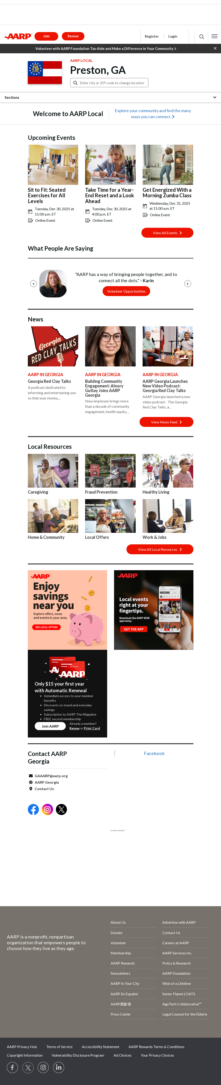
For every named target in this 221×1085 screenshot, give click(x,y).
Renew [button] (73, 36)
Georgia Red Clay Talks (49, 381)
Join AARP (50, 726)
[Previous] (33, 283)
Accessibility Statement (100, 1046)
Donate (116, 932)
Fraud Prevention (101, 492)
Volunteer (118, 943)
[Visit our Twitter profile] (28, 1067)
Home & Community (46, 537)
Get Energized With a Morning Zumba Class (167, 192)
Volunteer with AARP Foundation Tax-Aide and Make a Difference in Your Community (105, 48)
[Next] (187, 283)
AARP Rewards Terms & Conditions (156, 1046)
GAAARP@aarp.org (51, 775)
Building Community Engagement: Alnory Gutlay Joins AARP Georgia (104, 388)
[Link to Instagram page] (43, 1067)
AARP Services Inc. (177, 953)
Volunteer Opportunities (126, 291)
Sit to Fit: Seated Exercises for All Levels (47, 195)
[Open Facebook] (33, 810)
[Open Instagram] (47, 810)
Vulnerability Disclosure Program (78, 1055)
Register (152, 36)
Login (172, 36)
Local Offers (97, 537)
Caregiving (38, 492)
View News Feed (166, 422)
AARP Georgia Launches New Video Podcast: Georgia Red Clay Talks (165, 386)
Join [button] (46, 36)
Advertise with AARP (179, 922)
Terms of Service (59, 1046)
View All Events (167, 233)
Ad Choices (123, 1055)
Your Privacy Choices (157, 1055)
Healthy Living (156, 492)
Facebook (154, 753)
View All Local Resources (160, 549)
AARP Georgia (47, 782)
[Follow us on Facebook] (12, 1067)
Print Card (92, 728)
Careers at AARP (175, 943)
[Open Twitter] (61, 810)
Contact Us (44, 788)
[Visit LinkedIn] (59, 1067)
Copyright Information (25, 1055)
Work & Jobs (154, 537)
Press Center (121, 1014)
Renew (74, 728)
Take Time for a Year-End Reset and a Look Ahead (109, 195)
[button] (214, 36)
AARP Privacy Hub (22, 1046)
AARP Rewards (123, 963)
